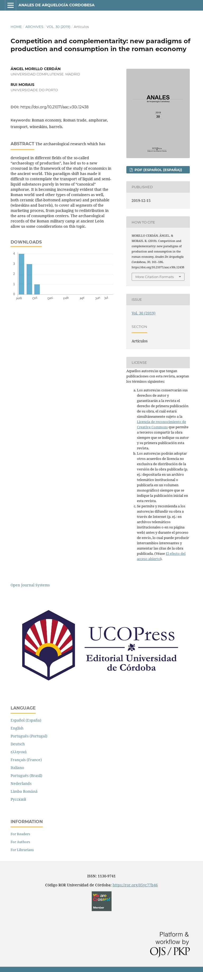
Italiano (17, 767)
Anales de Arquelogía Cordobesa (57, 5)
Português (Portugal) (29, 735)
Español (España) (26, 720)
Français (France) (26, 759)
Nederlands (21, 783)
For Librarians (22, 849)
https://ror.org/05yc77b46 (135, 884)
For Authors (20, 841)
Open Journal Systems (30, 584)
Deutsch (18, 743)
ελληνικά (19, 751)
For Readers (20, 834)
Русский (18, 799)
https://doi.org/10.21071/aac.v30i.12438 (54, 107)
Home (16, 27)
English (17, 728)
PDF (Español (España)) (157, 170)
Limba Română (24, 791)
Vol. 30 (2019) (58, 27)
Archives (34, 27)
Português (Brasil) (26, 775)
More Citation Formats (154, 277)
